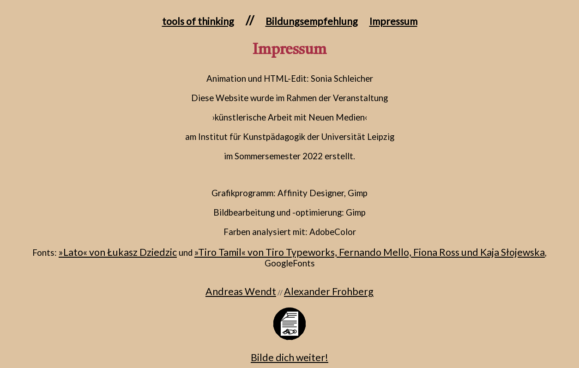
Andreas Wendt (240, 291)
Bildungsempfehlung (311, 21)
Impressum (393, 21)
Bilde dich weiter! (289, 357)
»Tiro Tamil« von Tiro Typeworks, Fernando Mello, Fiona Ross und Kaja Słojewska (369, 252)
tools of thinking (198, 21)
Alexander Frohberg (329, 291)
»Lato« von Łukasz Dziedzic (118, 252)
